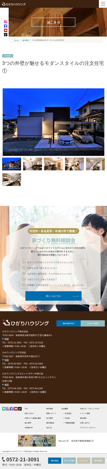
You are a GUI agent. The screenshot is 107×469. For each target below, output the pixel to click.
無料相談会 (50, 423)
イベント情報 (85, 413)
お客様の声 (29, 427)
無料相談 (54, 460)
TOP (26, 408)
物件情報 (49, 408)
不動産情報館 (70, 423)
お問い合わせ (85, 423)
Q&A (49, 427)
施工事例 (28, 423)
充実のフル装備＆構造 (33, 418)
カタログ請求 (92, 323)
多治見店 (68, 413)
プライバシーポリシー (88, 427)
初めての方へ (29, 413)
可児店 (67, 418)
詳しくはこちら (53, 295)
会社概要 (64, 408)
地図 (6, 338)
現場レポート (51, 413)
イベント (84, 460)
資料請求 (83, 418)
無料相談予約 (68, 323)
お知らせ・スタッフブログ (89, 408)
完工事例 (49, 418)
